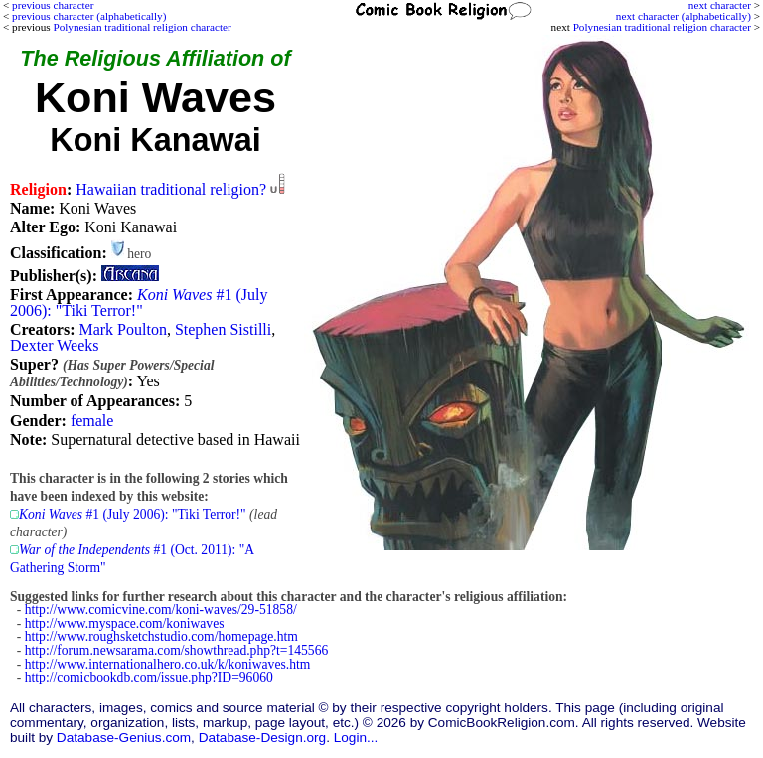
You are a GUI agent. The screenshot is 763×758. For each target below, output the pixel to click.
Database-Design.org (262, 737)
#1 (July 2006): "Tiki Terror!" (138, 302)
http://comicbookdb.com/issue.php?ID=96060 (149, 677)
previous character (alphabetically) (89, 16)
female (92, 420)
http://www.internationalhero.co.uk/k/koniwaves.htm (168, 664)
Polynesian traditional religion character (662, 27)
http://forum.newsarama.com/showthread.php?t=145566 (177, 650)
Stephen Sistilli (223, 329)
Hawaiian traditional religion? (171, 189)
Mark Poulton (122, 329)
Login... (356, 737)
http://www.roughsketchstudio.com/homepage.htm (161, 636)
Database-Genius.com (124, 737)
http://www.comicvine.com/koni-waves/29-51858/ (161, 609)
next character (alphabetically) (683, 16)
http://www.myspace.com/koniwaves (125, 623)
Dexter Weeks (54, 345)
